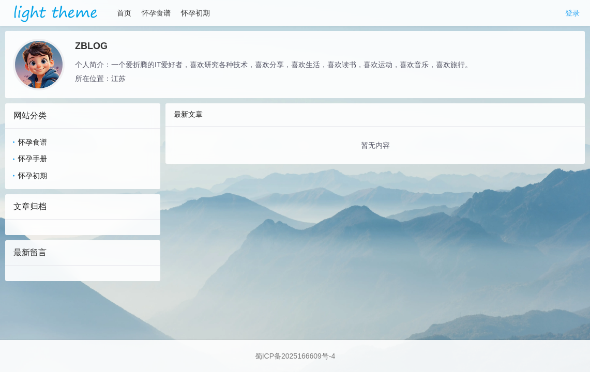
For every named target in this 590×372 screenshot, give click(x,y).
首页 (124, 13)
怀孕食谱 (156, 13)
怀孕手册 (32, 158)
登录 (572, 13)
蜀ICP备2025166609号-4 (295, 356)
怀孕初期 (195, 13)
